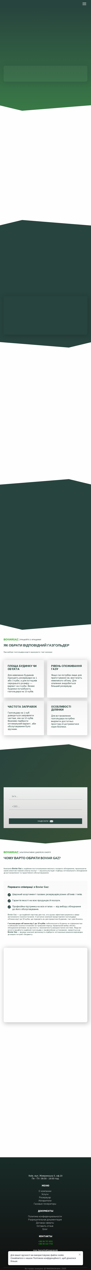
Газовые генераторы (45, 1203)
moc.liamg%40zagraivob (45, 1250)
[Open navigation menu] (84, 4)
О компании (45, 1191)
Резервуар (45, 1197)
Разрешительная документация (45, 1219)
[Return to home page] (14, 4)
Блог (45, 1229)
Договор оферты (45, 1222)
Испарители (45, 1200)
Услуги (45, 1194)
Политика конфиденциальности (45, 1216)
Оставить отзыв (45, 1226)
